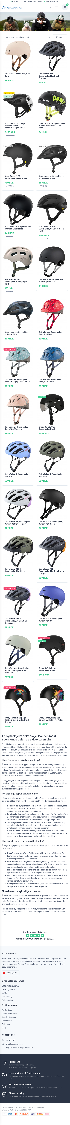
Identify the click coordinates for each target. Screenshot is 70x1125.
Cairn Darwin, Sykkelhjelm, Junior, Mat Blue (51, 620)
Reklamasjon (7, 1000)
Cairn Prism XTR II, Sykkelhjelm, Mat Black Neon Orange (51, 571)
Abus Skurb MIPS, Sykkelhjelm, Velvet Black (16, 177)
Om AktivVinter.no (9, 1014)
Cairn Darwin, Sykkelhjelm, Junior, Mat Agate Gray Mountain (17, 670)
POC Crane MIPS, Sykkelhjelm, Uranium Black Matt (18, 228)
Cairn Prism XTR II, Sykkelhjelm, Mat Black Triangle (49, 76)
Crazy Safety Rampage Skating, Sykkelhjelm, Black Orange (17, 720)
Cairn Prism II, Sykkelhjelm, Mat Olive (51, 475)
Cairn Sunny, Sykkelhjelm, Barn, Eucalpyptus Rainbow (17, 380)
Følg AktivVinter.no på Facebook (17, 1047)
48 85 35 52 (9, 1040)
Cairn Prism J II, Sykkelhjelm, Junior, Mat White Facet (17, 523)
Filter (59, 37)
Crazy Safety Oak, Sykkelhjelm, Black (47, 428)
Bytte (4, 993)
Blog (4, 1028)
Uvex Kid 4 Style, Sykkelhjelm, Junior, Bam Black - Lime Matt (52, 125)
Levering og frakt (9, 989)
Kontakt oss (7, 1010)
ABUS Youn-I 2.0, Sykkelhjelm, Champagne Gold (16, 281)
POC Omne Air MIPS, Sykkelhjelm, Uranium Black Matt (51, 229)
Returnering (7, 997)
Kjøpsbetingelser (9, 1017)
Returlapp (6, 1024)
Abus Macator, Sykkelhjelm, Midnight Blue (17, 333)
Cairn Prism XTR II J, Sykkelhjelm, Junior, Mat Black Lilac (16, 621)
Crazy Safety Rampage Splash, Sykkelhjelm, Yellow (51, 719)
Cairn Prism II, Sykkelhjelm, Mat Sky (17, 475)
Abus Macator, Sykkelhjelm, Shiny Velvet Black (51, 177)
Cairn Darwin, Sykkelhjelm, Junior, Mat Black (51, 523)
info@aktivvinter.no (12, 1044)
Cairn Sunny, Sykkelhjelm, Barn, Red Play (50, 333)
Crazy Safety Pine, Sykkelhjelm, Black (47, 669)
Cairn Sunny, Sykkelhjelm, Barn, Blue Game (50, 380)
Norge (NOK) (10, 973)
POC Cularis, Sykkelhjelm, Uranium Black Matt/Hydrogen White (16, 125)
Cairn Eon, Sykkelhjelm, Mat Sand (17, 75)
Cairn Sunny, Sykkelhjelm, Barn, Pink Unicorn (16, 428)
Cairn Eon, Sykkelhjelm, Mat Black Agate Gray (51, 280)
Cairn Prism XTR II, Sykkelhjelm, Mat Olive (15, 570)
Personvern (7, 1021)
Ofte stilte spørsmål (10, 986)
